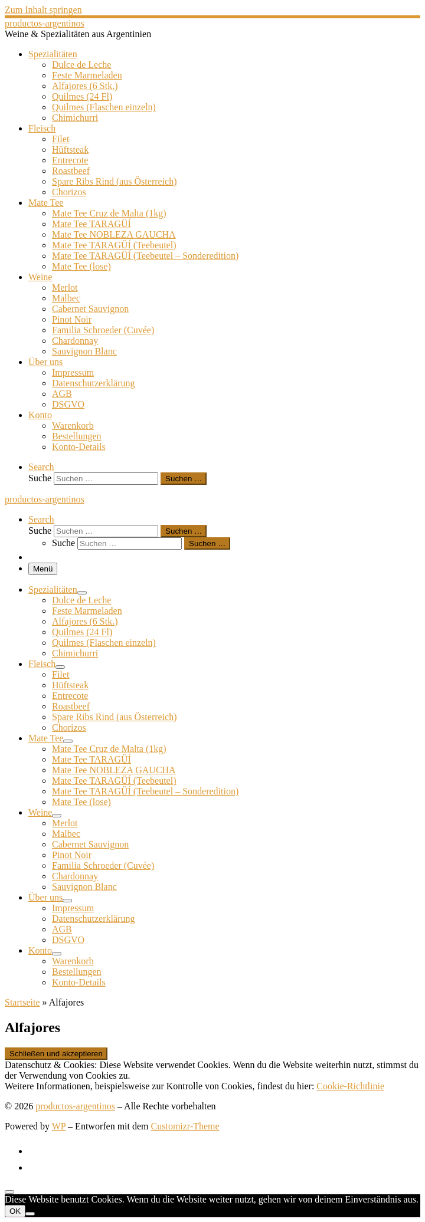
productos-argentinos (75, 1106)
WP (59, 1126)
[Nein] (30, 1214)
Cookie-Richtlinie (350, 1086)
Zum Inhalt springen (43, 10)
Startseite (22, 1002)
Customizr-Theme (185, 1126)
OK (15, 1211)
